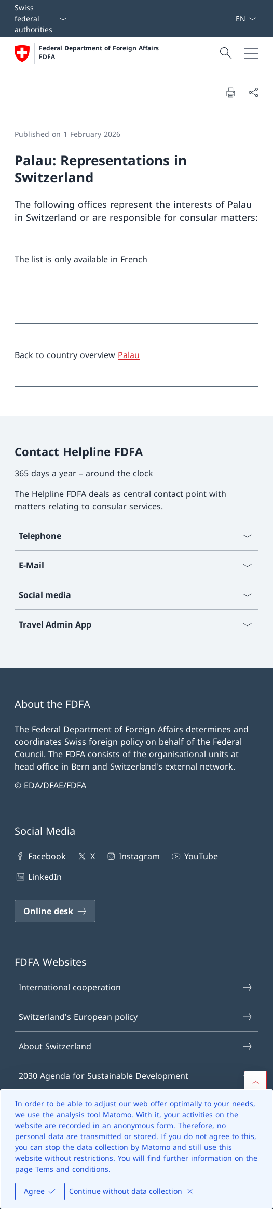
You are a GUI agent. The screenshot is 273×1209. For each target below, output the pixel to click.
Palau (129, 355)
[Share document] (253, 92)
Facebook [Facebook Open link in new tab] (40, 856)
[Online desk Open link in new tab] (55, 911)
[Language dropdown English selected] (245, 18)
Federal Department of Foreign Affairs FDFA (100, 52)
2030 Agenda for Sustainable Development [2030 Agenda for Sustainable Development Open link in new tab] (136, 1076)
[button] (255, 1082)
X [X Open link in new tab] (85, 856)
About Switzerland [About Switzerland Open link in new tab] (136, 1046)
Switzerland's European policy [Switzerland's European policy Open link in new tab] (136, 1017)
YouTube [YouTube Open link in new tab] (193, 856)
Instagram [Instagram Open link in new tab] (132, 856)
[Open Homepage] (88, 53)
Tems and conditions (71, 1169)
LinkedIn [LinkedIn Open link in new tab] (38, 877)
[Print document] (230, 92)
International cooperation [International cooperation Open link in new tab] (136, 987)
